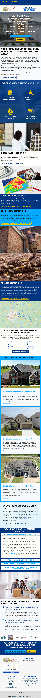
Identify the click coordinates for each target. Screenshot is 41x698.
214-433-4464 (29, 7)
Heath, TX (30, 678)
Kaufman (31, 348)
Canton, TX (33, 683)
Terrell (11, 348)
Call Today (20, 39)
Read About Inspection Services (12, 163)
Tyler (11, 343)
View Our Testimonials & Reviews (15, 523)
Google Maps (11, 678)
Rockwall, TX (25, 678)
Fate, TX (35, 678)
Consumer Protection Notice (11, 687)
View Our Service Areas (20, 351)
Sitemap (11, 684)
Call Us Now (31, 651)
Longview (31, 344)
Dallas (11, 341)
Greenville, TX (32, 680)
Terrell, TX (28, 683)
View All (30, 685)
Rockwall (31, 341)
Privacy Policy (11, 681)
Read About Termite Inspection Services (15, 298)
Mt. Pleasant (31, 346)
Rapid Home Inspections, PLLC (18, 696)
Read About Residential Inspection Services (16, 223)
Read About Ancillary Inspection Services (16, 206)
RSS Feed (11, 686)
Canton (11, 344)
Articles (11, 680)
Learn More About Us (9, 77)
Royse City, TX (25, 680)
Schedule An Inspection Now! (10, 2)
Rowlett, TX (26, 681)
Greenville (31, 343)
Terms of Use (11, 683)
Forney (11, 346)
